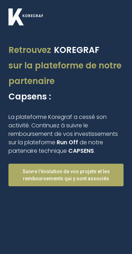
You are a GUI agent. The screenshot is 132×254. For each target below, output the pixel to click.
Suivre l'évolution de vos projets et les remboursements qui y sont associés (66, 175)
